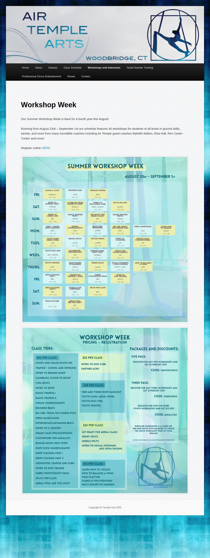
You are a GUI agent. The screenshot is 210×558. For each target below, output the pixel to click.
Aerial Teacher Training (140, 67)
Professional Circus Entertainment (41, 76)
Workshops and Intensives (104, 67)
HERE (46, 148)
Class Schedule (72, 67)
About (38, 67)
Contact (85, 76)
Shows (71, 76)
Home (25, 67)
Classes (52, 67)
